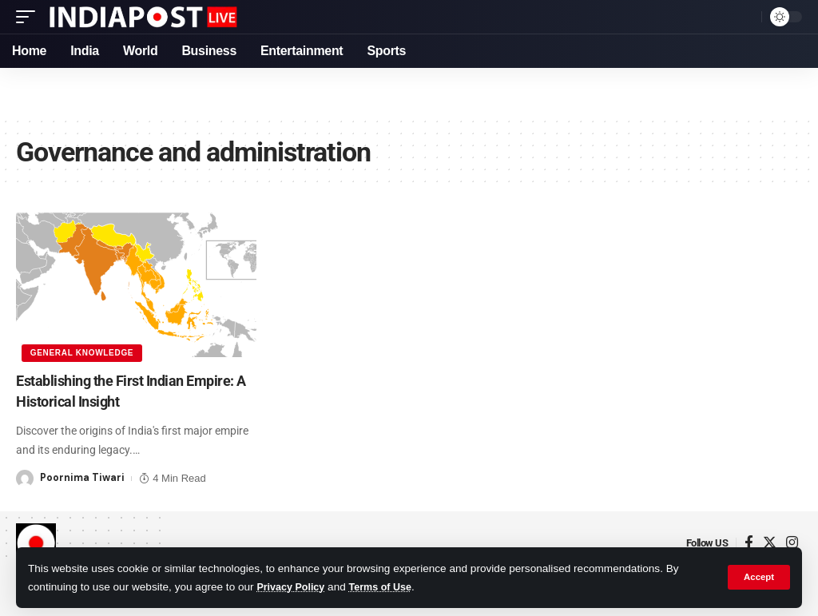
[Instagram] (792, 542)
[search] (745, 17)
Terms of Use (389, 587)
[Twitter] (769, 542)
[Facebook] (749, 542)
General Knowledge (83, 352)
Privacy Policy (293, 587)
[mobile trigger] (29, 17)
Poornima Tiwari (83, 476)
